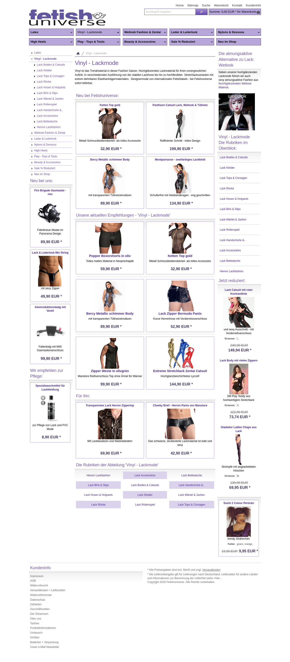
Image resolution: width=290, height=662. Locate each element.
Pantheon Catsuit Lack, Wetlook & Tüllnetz (180, 105)
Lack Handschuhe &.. (233, 240)
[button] (201, 12)
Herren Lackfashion (231, 271)
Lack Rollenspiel (229, 229)
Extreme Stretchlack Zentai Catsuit (180, 371)
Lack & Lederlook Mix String (50, 252)
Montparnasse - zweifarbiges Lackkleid (180, 159)
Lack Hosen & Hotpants (234, 198)
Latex (50, 32)
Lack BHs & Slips (230, 209)
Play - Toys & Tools (97, 42)
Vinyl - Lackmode (97, 32)
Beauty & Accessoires (144, 42)
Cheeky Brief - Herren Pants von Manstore (180, 405)
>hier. (217, 578)
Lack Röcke (227, 188)
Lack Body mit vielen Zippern (239, 360)
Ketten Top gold (110, 105)
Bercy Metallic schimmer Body (110, 159)
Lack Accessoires (230, 250)
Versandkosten (211, 569)
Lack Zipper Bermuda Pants (180, 313)
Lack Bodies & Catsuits (234, 157)
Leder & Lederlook (191, 32)
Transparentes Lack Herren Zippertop (110, 405)
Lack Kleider (227, 167)
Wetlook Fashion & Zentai (144, 32)
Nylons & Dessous (238, 32)
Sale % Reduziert (191, 42)
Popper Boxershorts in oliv (110, 256)
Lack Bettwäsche (230, 260)
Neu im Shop (227, 41)
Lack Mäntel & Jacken (233, 219)
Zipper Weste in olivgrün (110, 371)
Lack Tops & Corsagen (233, 178)
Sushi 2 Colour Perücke (238, 503)
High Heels (50, 42)
